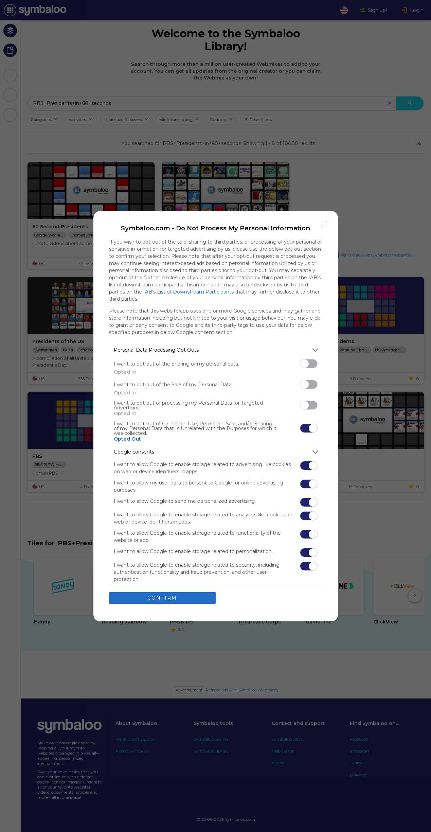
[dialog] (215, 416)
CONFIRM (162, 598)
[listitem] (215, 350)
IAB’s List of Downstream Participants (188, 292)
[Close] (324, 224)
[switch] (309, 363)
